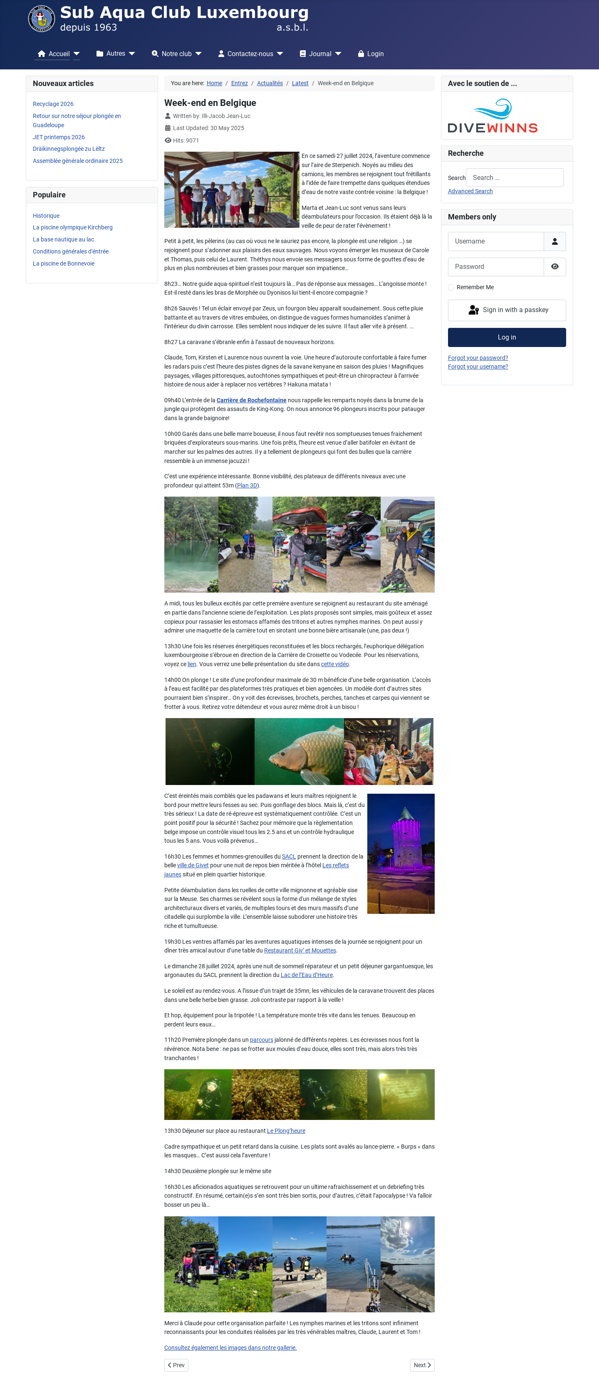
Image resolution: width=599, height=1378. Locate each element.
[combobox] (515, 177)
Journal (314, 53)
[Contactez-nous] (278, 53)
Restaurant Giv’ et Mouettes (300, 950)
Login (369, 53)
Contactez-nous (244, 53)
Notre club (170, 53)
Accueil (52, 53)
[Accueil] (75, 53)
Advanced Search (470, 191)
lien (192, 664)
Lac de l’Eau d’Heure (307, 975)
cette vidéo (335, 664)
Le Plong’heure (286, 1130)
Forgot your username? (478, 366)
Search (457, 178)
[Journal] (337, 53)
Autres (109, 53)
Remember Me (475, 287)
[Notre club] (197, 53)
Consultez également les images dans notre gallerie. (230, 1347)
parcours (261, 1039)
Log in (507, 337)
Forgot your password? (478, 358)
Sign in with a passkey (508, 310)
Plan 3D (247, 485)
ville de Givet (193, 865)
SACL (289, 856)
